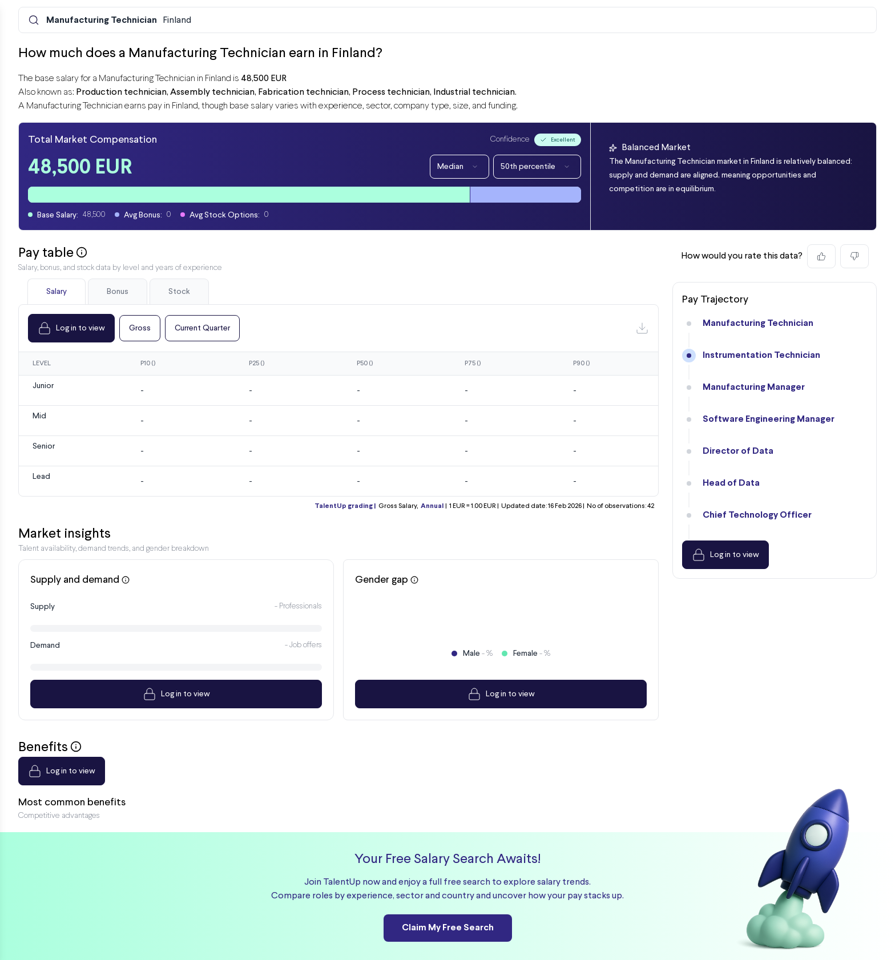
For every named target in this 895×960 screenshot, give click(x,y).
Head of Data (731, 483)
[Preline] (64, 940)
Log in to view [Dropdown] (71, 328)
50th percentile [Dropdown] (537, 167)
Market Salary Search (307, 940)
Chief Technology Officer (757, 515)
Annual (432, 506)
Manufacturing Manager (754, 387)
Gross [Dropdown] (140, 328)
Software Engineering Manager (768, 419)
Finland (118, 20)
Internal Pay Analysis (219, 940)
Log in (795, 940)
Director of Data (738, 451)
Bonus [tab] (117, 292)
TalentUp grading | (345, 506)
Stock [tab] (179, 292)
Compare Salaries (465, 940)
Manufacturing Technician (758, 323)
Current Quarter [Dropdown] (202, 328)
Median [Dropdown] (459, 167)
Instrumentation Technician (761, 355)
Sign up (835, 940)
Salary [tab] (56, 292)
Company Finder (390, 940)
